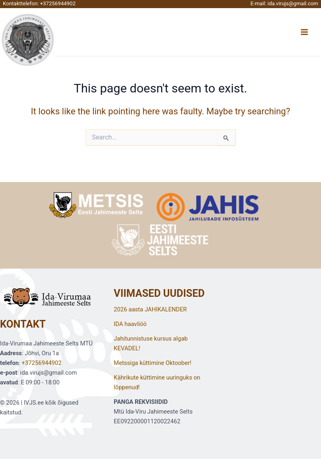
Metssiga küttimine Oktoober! (152, 363)
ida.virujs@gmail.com (292, 3)
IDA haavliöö (130, 324)
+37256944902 (57, 3)
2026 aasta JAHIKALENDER (150, 309)
